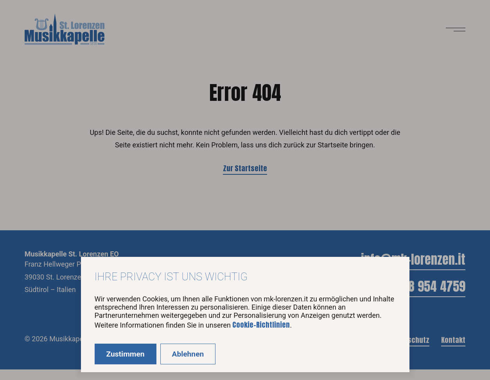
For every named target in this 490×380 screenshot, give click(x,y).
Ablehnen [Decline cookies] (188, 354)
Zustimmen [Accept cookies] (125, 354)
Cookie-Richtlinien (261, 324)
